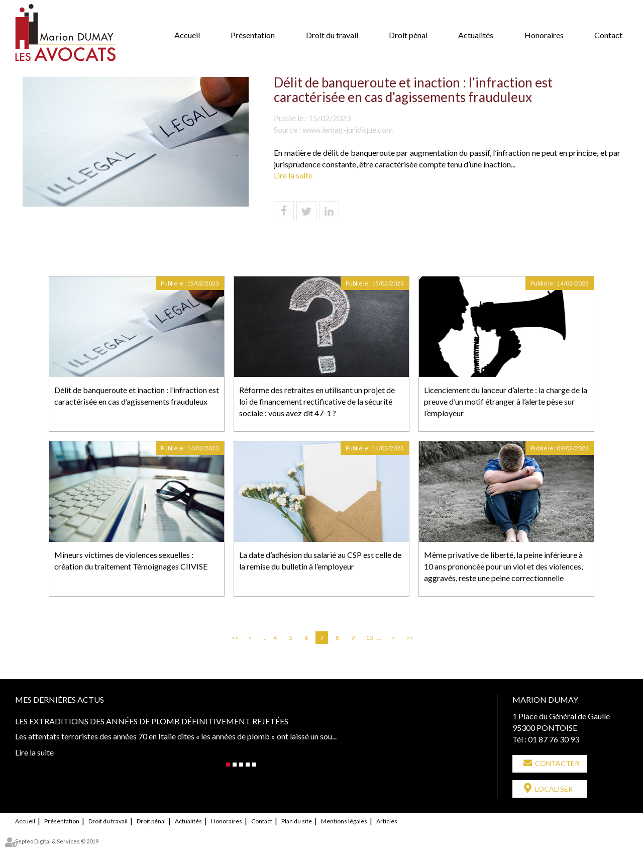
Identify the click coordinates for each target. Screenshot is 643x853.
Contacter (557, 763)
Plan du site (296, 821)
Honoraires (544, 35)
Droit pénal (408, 35)
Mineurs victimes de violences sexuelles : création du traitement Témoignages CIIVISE (130, 560)
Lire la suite (293, 175)
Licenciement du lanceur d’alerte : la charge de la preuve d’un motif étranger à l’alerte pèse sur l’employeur (505, 401)
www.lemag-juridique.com (347, 129)
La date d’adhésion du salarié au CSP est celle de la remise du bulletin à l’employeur (320, 560)
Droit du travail (332, 35)
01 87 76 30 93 (553, 739)
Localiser (554, 789)
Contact (608, 35)
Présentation (253, 35)
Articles (386, 821)
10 (369, 637)
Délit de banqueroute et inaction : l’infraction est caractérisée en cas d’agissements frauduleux (136, 395)
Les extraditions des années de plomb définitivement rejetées (151, 721)
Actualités (475, 35)
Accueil (187, 35)
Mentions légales (344, 821)
